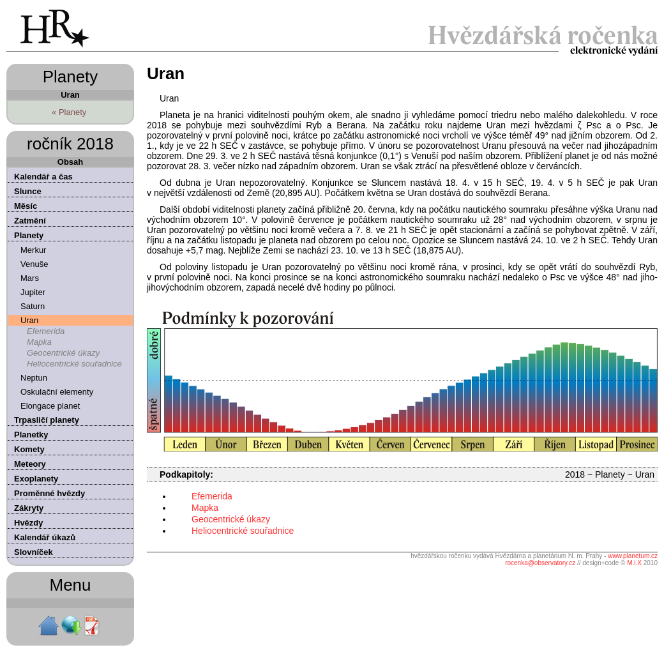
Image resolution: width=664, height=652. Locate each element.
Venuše (34, 264)
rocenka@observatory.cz (540, 562)
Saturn (32, 306)
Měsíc (25, 206)
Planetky (31, 434)
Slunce (28, 191)
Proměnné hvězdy (49, 493)
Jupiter (32, 292)
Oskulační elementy (56, 392)
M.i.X (634, 562)
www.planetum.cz (633, 555)
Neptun (33, 378)
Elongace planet (50, 406)
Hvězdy (28, 522)
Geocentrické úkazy (63, 353)
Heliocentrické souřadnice (74, 363)
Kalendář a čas (43, 176)
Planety (28, 235)
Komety (29, 449)
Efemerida (45, 331)
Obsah (70, 162)
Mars (29, 278)
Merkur (33, 250)
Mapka (39, 342)
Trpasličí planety (46, 420)
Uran (29, 320)
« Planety (69, 112)
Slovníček (33, 552)
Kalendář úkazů (44, 537)
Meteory (30, 464)
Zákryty (28, 508)
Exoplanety (36, 478)
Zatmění (30, 220)
